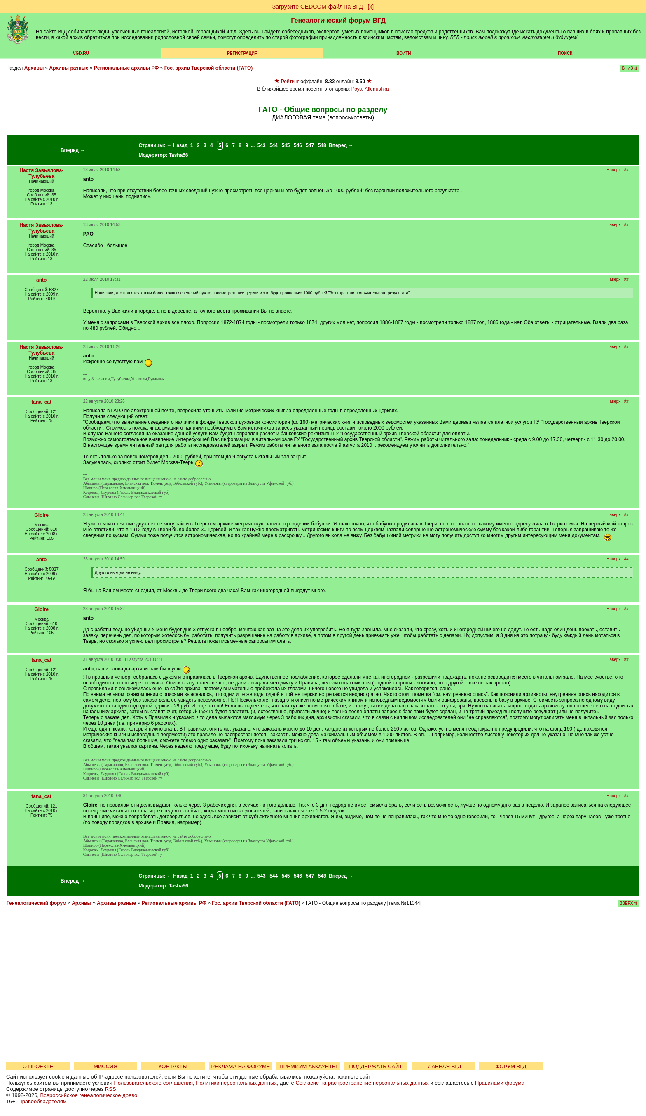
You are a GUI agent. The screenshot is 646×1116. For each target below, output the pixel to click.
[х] (370, 6)
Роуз (356, 89)
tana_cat (41, 402)
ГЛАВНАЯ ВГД (443, 1066)
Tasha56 (178, 155)
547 (310, 145)
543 (261, 145)
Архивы (34, 68)
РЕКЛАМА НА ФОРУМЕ (240, 1066)
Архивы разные (69, 68)
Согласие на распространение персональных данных (361, 1083)
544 (273, 145)
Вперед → (73, 150)
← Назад (177, 145)
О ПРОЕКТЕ (38, 1066)
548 (322, 145)
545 (286, 145)
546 (298, 145)
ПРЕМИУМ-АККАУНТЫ (308, 1066)
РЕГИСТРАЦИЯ (242, 53)
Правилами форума (499, 1083)
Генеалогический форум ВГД (338, 20)
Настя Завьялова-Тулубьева (41, 173)
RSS (110, 1089)
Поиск (565, 53)
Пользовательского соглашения (153, 1083)
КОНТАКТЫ (173, 1066)
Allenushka (377, 89)
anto (41, 280)
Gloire (41, 515)
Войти (403, 53)
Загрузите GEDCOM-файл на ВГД (317, 6)
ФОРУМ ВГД (511, 1066)
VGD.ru (81, 53)
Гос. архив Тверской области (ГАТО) (208, 68)
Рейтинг (290, 81)
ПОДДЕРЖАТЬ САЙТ (376, 1066)
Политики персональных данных (236, 1083)
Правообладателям (42, 1101)
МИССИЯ (105, 1066)
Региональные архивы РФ (126, 68)
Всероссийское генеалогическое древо (89, 1095)
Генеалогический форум (36, 903)
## (626, 170)
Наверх (613, 170)
